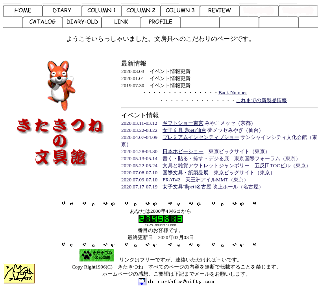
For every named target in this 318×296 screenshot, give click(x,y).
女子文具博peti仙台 (184, 130)
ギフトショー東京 (183, 123)
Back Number (232, 92)
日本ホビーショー (183, 151)
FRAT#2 (171, 180)
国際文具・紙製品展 (186, 172)
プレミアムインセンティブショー (201, 137)
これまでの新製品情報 (261, 100)
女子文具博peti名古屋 (187, 187)
